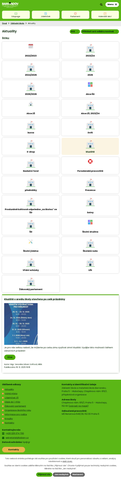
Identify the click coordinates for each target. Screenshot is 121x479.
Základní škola (17, 23)
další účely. (67, 461)
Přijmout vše (44, 474)
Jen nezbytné (61, 474)
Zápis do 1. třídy (12, 401)
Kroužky (9, 418)
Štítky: (5, 38)
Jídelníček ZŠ (11, 397)
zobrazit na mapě (78, 405)
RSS (75, 31)
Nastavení (78, 474)
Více (9, 357)
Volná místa (11, 393)
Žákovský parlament (15, 406)
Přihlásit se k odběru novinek (100, 31)
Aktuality (9, 389)
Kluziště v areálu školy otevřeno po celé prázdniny (34, 299)
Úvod (4, 23)
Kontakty (9, 422)
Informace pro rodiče (16, 414)
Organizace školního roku (18, 410)
